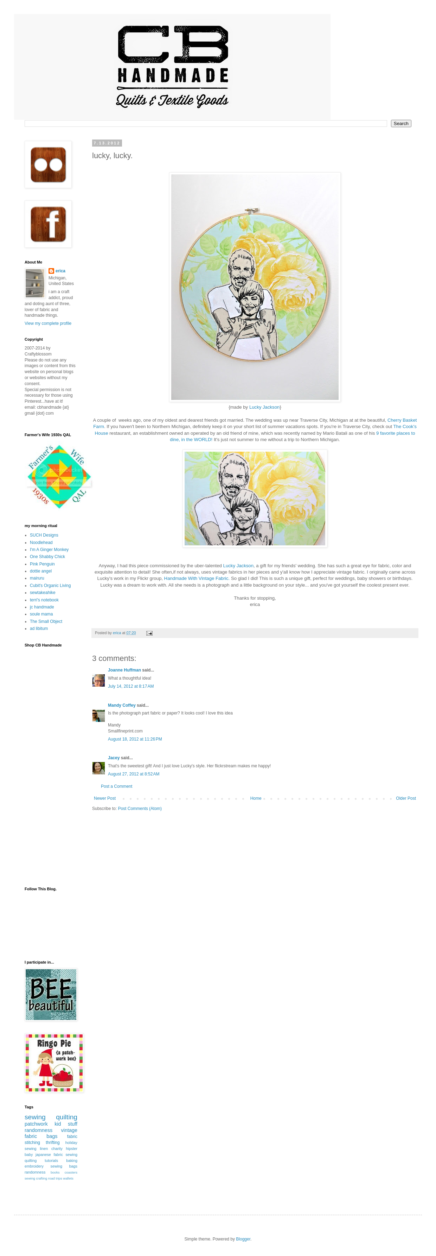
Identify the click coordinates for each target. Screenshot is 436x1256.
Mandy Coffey (122, 705)
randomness (38, 1130)
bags (51, 1136)
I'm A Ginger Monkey (49, 549)
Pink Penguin (42, 564)
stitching (32, 1142)
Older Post (406, 798)
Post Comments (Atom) (140, 808)
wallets (68, 1178)
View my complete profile (48, 323)
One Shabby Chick (47, 556)
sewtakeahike (43, 592)
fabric (72, 1136)
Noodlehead (41, 542)
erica (60, 270)
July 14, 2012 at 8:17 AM (131, 686)
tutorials (51, 1160)
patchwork (36, 1124)
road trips (55, 1178)
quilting (66, 1117)
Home (256, 798)
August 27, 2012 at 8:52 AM (133, 774)
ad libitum (39, 628)
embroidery (34, 1166)
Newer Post (105, 798)
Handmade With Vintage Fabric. (197, 578)
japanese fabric (49, 1154)
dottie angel (41, 571)
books (55, 1172)
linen (44, 1148)
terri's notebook (44, 600)
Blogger (243, 1239)
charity (57, 1148)
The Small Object (46, 621)
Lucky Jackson (264, 407)
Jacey (114, 757)
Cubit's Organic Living (50, 585)
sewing (35, 1117)
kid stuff (65, 1124)
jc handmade (42, 607)
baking (71, 1160)
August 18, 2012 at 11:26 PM (135, 739)
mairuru (37, 578)
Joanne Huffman (124, 670)
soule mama (41, 614)
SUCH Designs (44, 535)
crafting (41, 1178)
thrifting (52, 1142)
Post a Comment (116, 786)
